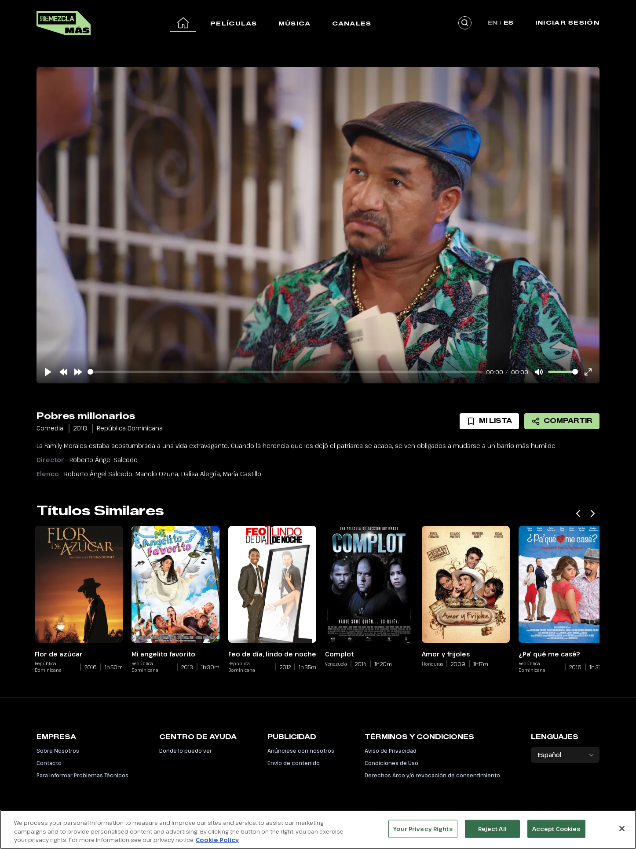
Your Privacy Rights (422, 830)
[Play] (48, 372)
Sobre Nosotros (58, 750)
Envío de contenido (293, 762)
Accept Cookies (556, 830)
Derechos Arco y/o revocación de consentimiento (432, 775)
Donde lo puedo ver (185, 750)
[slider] (285, 372)
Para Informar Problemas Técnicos (82, 775)
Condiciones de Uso (391, 762)
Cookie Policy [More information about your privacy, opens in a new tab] (217, 841)
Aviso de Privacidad (391, 750)
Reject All (492, 830)
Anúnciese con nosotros (300, 750)
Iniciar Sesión (567, 22)
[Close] (622, 829)
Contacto (49, 762)
